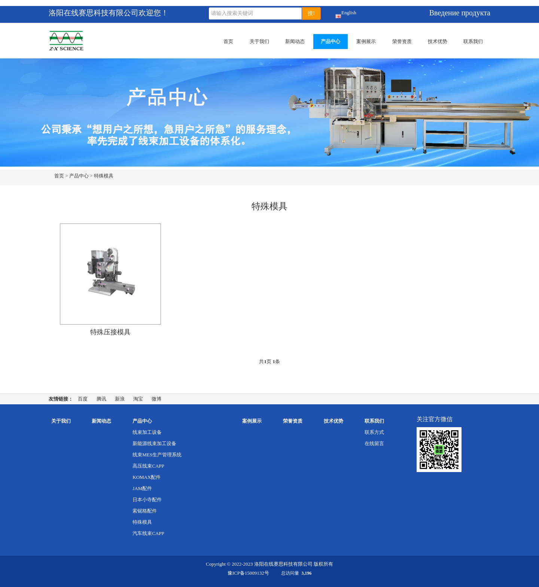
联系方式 (374, 432)
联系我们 (473, 41)
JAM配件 (142, 488)
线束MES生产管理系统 (157, 454)
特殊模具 (103, 176)
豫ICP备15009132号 (248, 573)
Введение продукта (459, 13)
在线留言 (374, 443)
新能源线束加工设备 (154, 443)
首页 (228, 41)
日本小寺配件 (147, 499)
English (338, 14)
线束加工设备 (147, 432)
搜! (311, 13)
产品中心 (330, 41)
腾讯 (101, 399)
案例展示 (366, 41)
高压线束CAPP (148, 466)
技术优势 (437, 41)
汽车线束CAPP (148, 533)
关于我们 (259, 41)
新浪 (120, 399)
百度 (83, 399)
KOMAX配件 (147, 477)
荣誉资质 (402, 41)
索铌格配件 (145, 511)
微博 (156, 399)
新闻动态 (295, 41)
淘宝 (138, 399)
